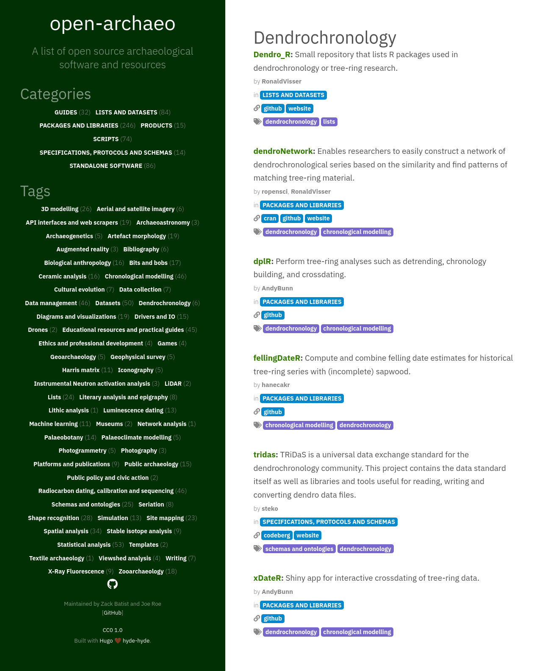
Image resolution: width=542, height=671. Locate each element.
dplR (262, 261)
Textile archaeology (61, 558)
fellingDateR (277, 358)
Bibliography (146, 249)
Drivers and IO (161, 316)
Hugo (106, 640)
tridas (265, 454)
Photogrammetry (87, 450)
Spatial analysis (73, 530)
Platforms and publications (76, 463)
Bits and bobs (155, 262)
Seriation (156, 504)
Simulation (119, 517)
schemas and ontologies (299, 549)
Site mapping (172, 517)
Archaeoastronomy (167, 222)
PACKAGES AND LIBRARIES (87, 125)
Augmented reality (87, 249)
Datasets (114, 302)
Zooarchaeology (148, 571)
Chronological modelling (146, 276)
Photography (144, 450)
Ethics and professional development (96, 343)
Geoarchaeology (78, 356)
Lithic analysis (74, 410)
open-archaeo (113, 22)
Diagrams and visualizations (83, 316)
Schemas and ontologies (93, 504)
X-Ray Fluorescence (81, 571)
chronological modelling (357, 232)
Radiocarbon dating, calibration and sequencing (112, 490)
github (273, 108)
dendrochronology (291, 121)
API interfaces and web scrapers (79, 222)
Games (172, 343)
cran (270, 218)
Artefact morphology (144, 235)
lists (329, 121)
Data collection (145, 289)
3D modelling (66, 208)
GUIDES (73, 112)
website (299, 108)
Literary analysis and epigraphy (128, 397)
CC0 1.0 (112, 630)
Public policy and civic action (112, 477)
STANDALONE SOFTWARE (112, 165)
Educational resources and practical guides (129, 329)
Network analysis (167, 423)
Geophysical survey (143, 356)
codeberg (277, 535)
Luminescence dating (140, 410)
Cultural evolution (84, 289)
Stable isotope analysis (144, 530)
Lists (61, 397)
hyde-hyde (136, 640)
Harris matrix (87, 369)
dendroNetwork (283, 151)
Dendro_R (272, 54)
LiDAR (178, 383)
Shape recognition (60, 517)
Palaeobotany (70, 437)
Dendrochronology (169, 302)
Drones (43, 329)
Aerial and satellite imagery (140, 208)
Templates (148, 544)
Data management (58, 302)
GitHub (113, 612)
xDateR (267, 578)
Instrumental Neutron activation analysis (97, 383)
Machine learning (60, 423)
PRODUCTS (163, 125)
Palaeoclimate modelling (141, 437)
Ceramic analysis (69, 276)
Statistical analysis (90, 544)
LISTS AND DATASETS (133, 112)
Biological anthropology (84, 262)
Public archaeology (158, 463)
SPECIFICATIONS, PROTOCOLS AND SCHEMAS (113, 152)
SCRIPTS (112, 138)
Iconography (140, 369)
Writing (181, 558)
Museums (114, 423)
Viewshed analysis (129, 558)
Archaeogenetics (74, 235)
